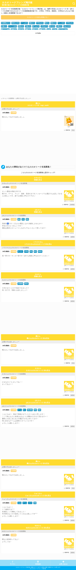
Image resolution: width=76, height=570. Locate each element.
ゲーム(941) (24, 23)
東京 (35, 251)
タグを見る (38, 33)
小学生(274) (44, 26)
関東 (35, 410)
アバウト (12, 564)
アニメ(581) (61, 23)
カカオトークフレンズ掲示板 (17, 3)
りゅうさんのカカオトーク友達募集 (14, 499)
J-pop (19, 503)
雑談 (39, 410)
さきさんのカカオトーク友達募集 (14, 374)
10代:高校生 (5, 112)
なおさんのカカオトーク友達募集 (14, 280)
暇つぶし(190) (5, 29)
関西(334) (21, 26)
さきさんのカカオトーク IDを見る (38, 370)
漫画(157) (28, 29)
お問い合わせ (63, 564)
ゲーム (20, 410)
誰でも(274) (35, 26)
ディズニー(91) (63, 29)
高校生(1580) (15, 23)
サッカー (20, 251)
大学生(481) (69, 23)
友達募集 (13, 112)
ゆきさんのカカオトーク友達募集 (14, 531)
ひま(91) (54, 29)
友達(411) (4, 26)
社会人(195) (67, 26)
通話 (27, 219)
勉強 (19, 219)
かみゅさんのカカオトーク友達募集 (14, 183)
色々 (24, 410)
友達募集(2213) (5, 23)
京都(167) (14, 29)
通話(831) (32, 23)
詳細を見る (38, 180)
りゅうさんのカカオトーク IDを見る (38, 495)
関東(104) (42, 29)
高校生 (40, 251)
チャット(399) (12, 26)
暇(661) (47, 23)
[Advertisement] (38, 51)
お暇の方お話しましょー (10, 109)
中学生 (26, 251)
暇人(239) (52, 26)
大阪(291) (28, 26)
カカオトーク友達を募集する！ (38, 17)
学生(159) (21, 29)
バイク (30, 503)
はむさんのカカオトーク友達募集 (14, 215)
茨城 (35, 503)
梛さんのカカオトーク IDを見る (38, 338)
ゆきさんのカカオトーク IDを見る (38, 528)
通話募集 (29, 410)
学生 (23, 219)
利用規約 (38, 564)
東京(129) (35, 29)
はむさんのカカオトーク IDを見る (38, 402)
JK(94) (49, 29)
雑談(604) (53, 23)
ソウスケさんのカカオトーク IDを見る (38, 244)
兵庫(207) (59, 26)
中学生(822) (39, 23)
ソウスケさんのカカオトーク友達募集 (15, 247)
